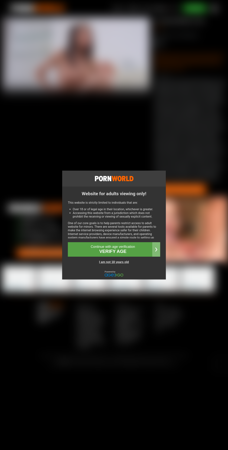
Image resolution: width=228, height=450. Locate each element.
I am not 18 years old (114, 262)
